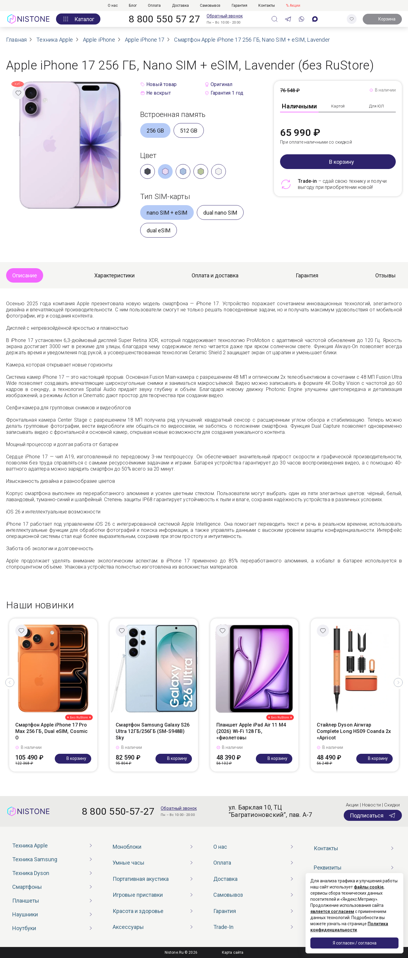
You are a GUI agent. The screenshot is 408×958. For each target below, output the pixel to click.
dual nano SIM (220, 212)
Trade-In (223, 927)
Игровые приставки (138, 895)
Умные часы (128, 862)
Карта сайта (232, 952)
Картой (338, 106)
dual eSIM (158, 230)
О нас (113, 5)
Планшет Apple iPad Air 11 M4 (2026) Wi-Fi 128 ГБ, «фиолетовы (251, 731)
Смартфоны (27, 887)
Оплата (154, 5)
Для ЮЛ (376, 106)
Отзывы (385, 275)
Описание (24, 275)
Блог (133, 5)
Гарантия (239, 5)
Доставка (180, 5)
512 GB (188, 130)
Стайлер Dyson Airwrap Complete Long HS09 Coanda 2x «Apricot (354, 731)
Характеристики (114, 275)
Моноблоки (127, 846)
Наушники (25, 914)
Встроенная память (173, 114)
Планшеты (25, 900)
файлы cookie (369, 887)
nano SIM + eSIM (167, 212)
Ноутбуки (24, 928)
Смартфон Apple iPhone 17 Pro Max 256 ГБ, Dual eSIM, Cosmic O (51, 731)
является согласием (332, 911)
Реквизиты (328, 867)
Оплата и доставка (215, 275)
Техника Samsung (34, 859)
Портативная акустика (141, 879)
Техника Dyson (30, 873)
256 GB (155, 130)
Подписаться (373, 815)
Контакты (266, 5)
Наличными (299, 106)
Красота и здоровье (138, 911)
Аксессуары (128, 927)
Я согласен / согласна (354, 943)
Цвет (148, 155)
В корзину (341, 162)
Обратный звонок (225, 15)
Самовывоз (210, 5)
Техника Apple (30, 845)
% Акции (293, 5)
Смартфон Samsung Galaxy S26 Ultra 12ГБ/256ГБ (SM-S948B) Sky (152, 731)
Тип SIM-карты (165, 196)
